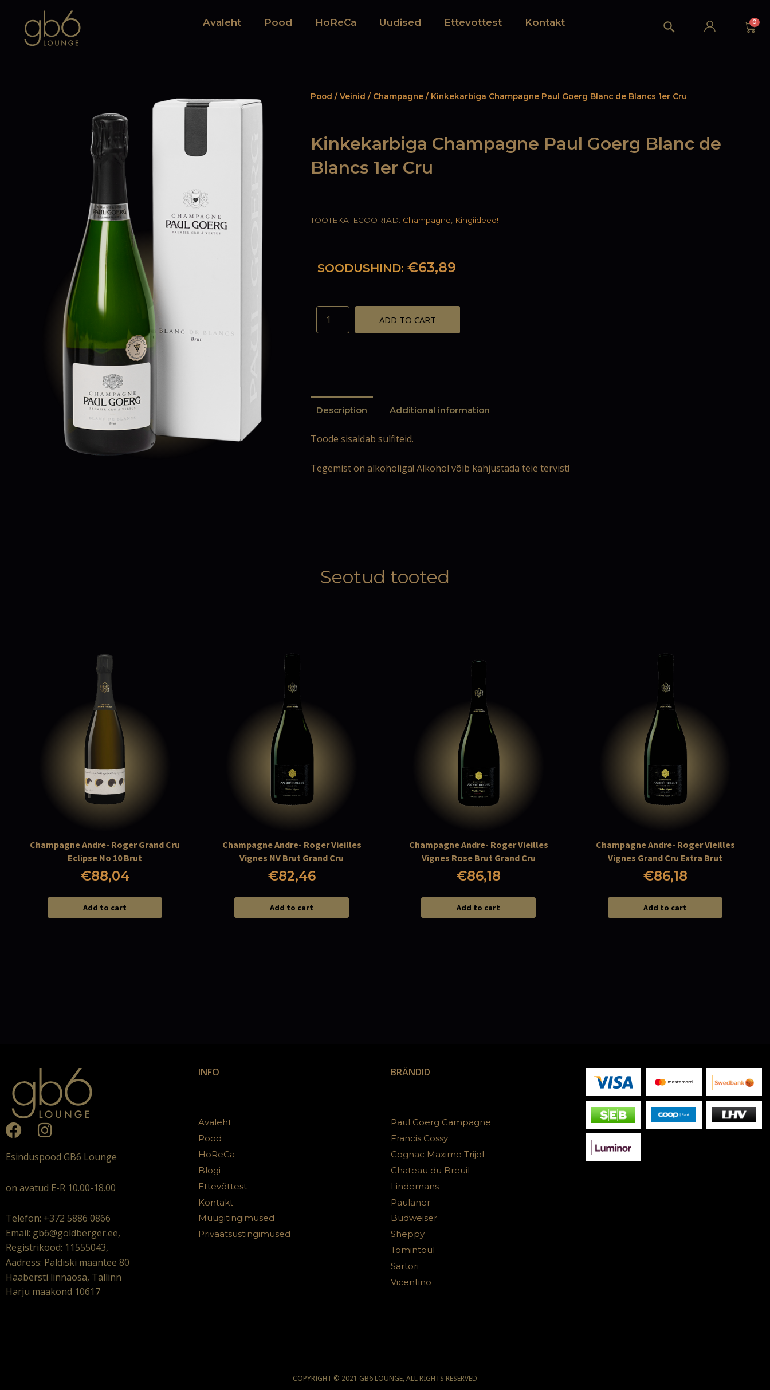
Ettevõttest (473, 22)
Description (341, 410)
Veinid (353, 96)
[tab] (342, 409)
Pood (278, 22)
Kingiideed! (476, 220)
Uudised (400, 22)
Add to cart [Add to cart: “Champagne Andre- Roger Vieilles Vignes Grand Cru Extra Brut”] (665, 907)
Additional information (440, 410)
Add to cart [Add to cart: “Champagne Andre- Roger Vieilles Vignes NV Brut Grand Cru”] (291, 907)
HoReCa (335, 22)
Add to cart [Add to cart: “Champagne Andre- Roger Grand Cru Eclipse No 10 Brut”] (105, 907)
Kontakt (545, 22)
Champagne (398, 96)
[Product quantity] (332, 319)
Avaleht (222, 22)
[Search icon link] (669, 29)
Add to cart (407, 319)
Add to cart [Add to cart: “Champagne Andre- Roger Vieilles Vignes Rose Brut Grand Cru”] (478, 907)
